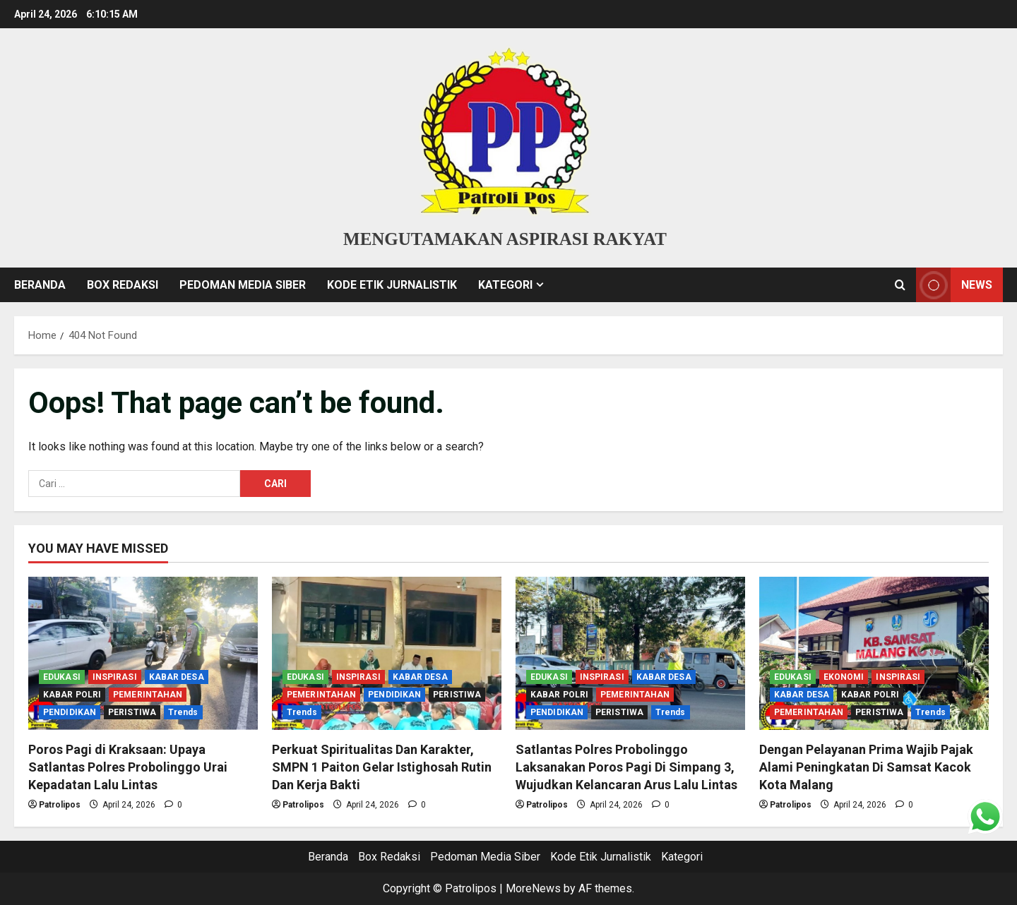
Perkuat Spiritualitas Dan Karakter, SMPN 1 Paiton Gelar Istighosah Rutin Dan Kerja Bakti (382, 767)
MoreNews (533, 888)
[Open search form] (900, 284)
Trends (183, 712)
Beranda (40, 285)
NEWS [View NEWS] (954, 285)
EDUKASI (62, 677)
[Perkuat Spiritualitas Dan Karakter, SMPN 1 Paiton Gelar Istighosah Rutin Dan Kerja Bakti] (386, 653)
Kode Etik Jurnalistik (392, 285)
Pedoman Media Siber (242, 285)
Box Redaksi (122, 285)
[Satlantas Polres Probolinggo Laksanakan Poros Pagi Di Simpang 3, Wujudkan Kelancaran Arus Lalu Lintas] (630, 653)
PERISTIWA (132, 712)
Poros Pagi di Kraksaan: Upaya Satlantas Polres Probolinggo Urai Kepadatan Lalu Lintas (127, 767)
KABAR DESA (176, 677)
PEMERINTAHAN (147, 695)
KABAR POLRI (72, 695)
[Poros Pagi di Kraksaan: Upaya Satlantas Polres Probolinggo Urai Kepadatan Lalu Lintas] (143, 653)
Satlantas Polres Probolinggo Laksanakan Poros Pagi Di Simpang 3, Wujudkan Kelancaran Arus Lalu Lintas (626, 767)
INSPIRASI (115, 677)
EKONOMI (843, 677)
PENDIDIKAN (69, 712)
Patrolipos (60, 805)
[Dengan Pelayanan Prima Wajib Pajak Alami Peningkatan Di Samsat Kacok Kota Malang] (874, 653)
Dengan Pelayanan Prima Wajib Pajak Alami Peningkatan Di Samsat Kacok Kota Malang (866, 767)
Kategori (505, 285)
